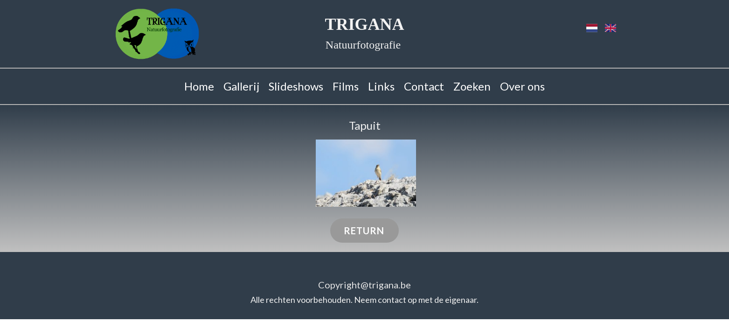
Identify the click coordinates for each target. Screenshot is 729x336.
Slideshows (296, 86)
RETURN (364, 230)
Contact (424, 86)
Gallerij (241, 86)
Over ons (522, 86)
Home (199, 86)
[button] (366, 173)
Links (381, 86)
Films (346, 86)
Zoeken (472, 86)
